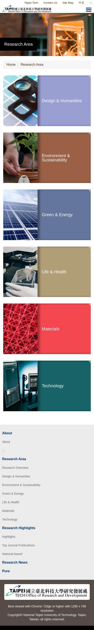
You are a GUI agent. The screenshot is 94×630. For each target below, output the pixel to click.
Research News (14, 562)
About (6, 442)
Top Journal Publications (18, 545)
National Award (12, 554)
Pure (6, 571)
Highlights (8, 536)
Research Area (32, 64)
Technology (9, 519)
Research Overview (15, 467)
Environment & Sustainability (21, 485)
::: (3, 450)
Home (11, 64)
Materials (8, 511)
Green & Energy (13, 493)
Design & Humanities (16, 476)
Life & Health (10, 502)
